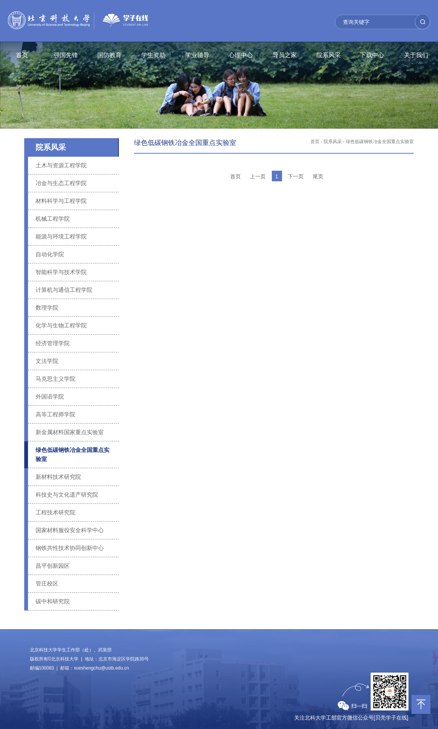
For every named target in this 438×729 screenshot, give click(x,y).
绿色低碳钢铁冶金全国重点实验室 (72, 454)
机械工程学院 (53, 218)
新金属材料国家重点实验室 (70, 432)
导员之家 (285, 55)
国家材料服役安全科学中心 (70, 530)
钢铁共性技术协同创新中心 (70, 548)
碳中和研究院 (53, 601)
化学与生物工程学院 (61, 325)
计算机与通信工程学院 (64, 290)
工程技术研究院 (55, 512)
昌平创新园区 (53, 565)
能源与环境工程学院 (61, 236)
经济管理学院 (53, 343)
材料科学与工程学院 (61, 201)
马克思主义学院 (55, 378)
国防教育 (109, 55)
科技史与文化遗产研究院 (67, 494)
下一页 (296, 176)
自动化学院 (50, 254)
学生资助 (153, 55)
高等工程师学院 (55, 414)
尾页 (318, 176)
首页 (22, 55)
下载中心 (372, 55)
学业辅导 (197, 55)
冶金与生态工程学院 (61, 183)
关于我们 (416, 55)
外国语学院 (50, 396)
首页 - (316, 141)
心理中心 (241, 55)
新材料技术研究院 (58, 477)
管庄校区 (47, 583)
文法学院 (47, 361)
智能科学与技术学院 (61, 272)
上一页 (258, 176)
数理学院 (47, 307)
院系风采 (328, 55)
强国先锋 (66, 55)
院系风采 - (334, 141)
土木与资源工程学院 (61, 165)
